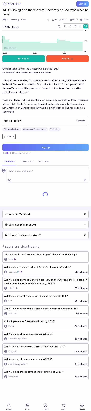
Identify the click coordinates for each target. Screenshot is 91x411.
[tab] (9, 161)
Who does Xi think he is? (35, 129)
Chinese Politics (11, 129)
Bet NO (67, 58)
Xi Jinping (54, 129)
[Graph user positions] (59, 26)
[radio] (65, 26)
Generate (80, 120)
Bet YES (23, 58)
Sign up (82, 4)
